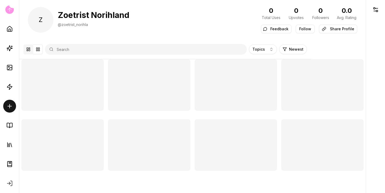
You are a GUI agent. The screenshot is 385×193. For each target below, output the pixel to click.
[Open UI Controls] (375, 9)
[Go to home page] (9, 9)
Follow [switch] (305, 29)
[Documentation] (9, 164)
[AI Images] (9, 67)
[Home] (9, 29)
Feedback (275, 29)
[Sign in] (9, 183)
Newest (345, 49)
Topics (315, 49)
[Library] (9, 144)
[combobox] (179, 49)
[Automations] (9, 86)
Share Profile (338, 29)
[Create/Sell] (9, 106)
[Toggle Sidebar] (19, 96)
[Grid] (52, 49)
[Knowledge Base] (9, 125)
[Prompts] (9, 48)
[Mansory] (43, 49)
